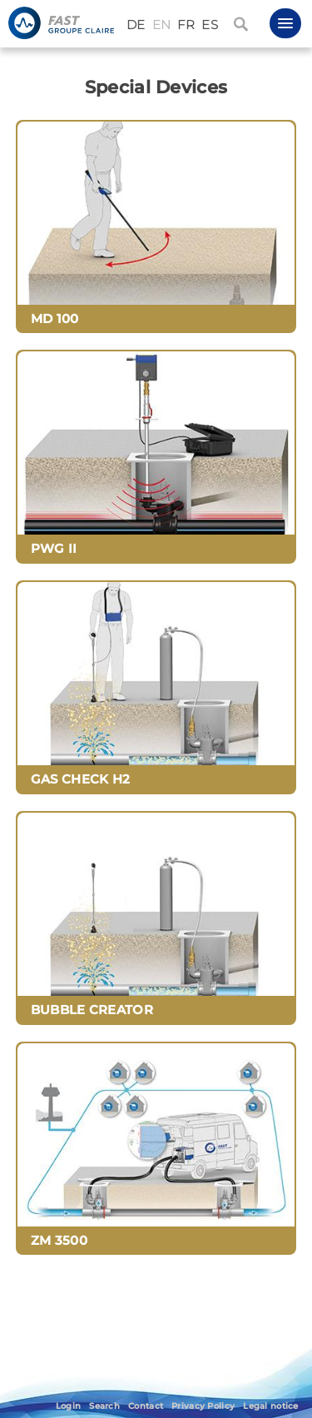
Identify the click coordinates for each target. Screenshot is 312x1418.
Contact (145, 1406)
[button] (285, 23)
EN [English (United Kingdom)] (161, 24)
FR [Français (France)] (186, 24)
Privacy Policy (203, 1406)
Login (68, 1406)
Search (104, 1406)
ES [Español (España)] (209, 24)
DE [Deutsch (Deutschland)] (136, 24)
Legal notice (271, 1406)
